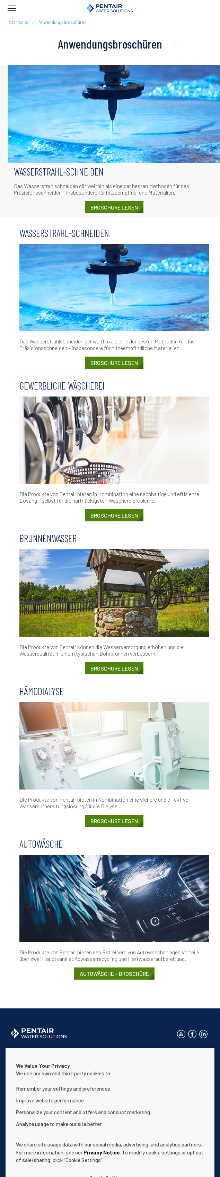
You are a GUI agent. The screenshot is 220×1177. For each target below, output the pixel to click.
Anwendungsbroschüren (62, 22)
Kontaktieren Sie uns (34, 1051)
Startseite (18, 22)
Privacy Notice (101, 1164)
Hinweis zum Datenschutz (121, 1051)
